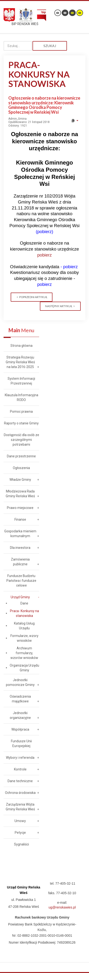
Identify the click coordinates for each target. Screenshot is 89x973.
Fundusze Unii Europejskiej (21, 743)
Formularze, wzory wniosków (24, 638)
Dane (24, 603)
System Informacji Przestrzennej (21, 381)
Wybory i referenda (20, 757)
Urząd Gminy (20, 597)
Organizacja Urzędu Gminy (24, 667)
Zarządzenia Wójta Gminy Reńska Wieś (20, 806)
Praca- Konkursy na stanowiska (24, 613)
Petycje (20, 832)
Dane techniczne (20, 781)
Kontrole (20, 769)
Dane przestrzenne (21, 456)
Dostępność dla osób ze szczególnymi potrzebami (21, 439)
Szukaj (49, 46)
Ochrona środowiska (20, 793)
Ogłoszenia (21, 468)
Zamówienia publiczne (20, 561)
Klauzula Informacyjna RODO (21, 397)
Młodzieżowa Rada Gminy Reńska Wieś (20, 493)
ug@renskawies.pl (62, 907)
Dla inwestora (20, 548)
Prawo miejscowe (20, 508)
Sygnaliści (21, 844)
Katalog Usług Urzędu (24, 625)
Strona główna (21, 346)
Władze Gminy (20, 479)
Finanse (20, 519)
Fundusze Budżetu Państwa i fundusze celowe (21, 580)
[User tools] (75, 120)
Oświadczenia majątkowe (20, 699)
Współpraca (20, 729)
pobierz (44, 254)
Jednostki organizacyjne (20, 715)
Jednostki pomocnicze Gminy (20, 682)
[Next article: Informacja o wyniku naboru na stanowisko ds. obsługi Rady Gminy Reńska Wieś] (60, 306)
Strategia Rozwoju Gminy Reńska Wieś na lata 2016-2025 (20, 362)
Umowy (20, 821)
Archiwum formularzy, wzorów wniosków (24, 653)
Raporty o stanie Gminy (21, 423)
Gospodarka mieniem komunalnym (20, 533)
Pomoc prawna (21, 411)
